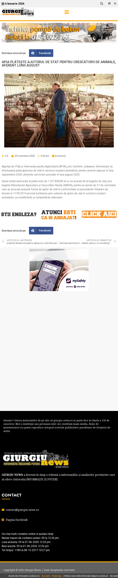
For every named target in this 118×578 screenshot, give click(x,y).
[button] (41, 53)
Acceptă (46, 576)
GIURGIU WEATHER (59, 307)
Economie (60, 156)
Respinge (56, 576)
